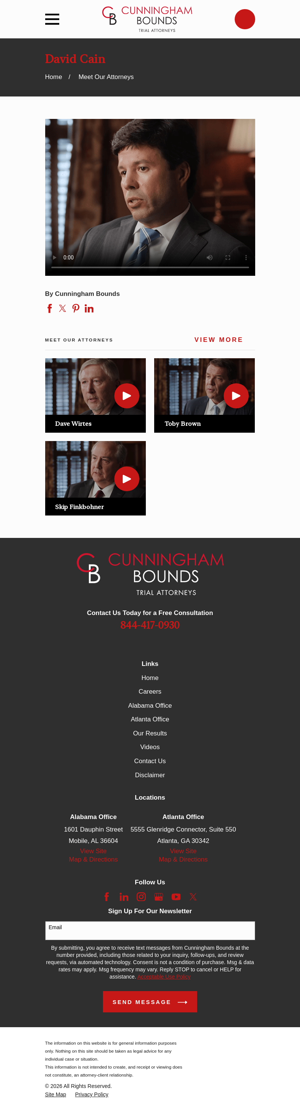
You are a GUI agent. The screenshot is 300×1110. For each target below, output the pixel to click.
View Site (93, 851)
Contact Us (150, 761)
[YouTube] (176, 896)
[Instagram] (141, 896)
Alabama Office (150, 705)
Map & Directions (93, 859)
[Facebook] (106, 896)
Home (149, 677)
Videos (149, 747)
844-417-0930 (150, 625)
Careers (150, 691)
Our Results (150, 733)
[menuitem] (55, 1094)
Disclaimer (150, 775)
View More (218, 340)
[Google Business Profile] (158, 896)
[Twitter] (193, 896)
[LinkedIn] (124, 896)
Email (55, 927)
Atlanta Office (150, 719)
